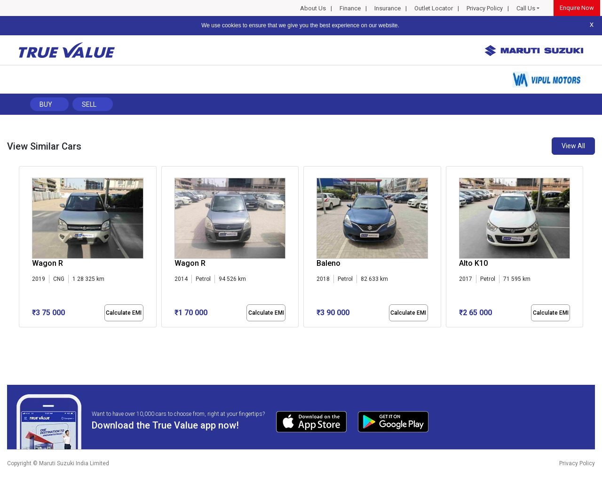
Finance (350, 8)
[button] (21, 335)
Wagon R (47, 263)
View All (573, 146)
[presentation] (23, 249)
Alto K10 (473, 263)
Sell (89, 104)
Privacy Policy (485, 8)
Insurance (387, 8)
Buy (46, 104)
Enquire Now (577, 7)
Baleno (329, 263)
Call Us (525, 8)
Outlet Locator (433, 8)
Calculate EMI (124, 313)
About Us (313, 8)
